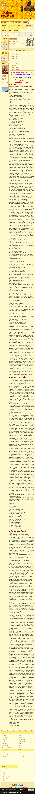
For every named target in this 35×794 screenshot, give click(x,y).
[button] (5, 20)
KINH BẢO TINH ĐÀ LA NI (21, 50)
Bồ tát (20, 754)
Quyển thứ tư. (15, 58)
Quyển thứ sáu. (15, 62)
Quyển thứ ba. (15, 56)
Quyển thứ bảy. (15, 63)
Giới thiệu (4, 735)
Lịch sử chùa (4, 737)
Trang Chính (4, 732)
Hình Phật (4, 770)
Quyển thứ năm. (15, 60)
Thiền (20, 737)
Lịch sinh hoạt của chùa (6, 747)
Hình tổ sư (4, 774)
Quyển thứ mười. (15, 69)
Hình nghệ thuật (5, 778)
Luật (20, 745)
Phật (20, 752)
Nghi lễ (3, 752)
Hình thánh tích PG (5, 776)
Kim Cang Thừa (22, 739)
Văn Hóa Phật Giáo (5, 749)
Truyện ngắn (4, 756)
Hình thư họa (4, 780)
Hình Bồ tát (4, 772)
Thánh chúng (21, 756)
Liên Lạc (3, 741)
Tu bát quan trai (5, 745)
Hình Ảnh (4, 63)
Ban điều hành (4, 739)
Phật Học (20, 732)
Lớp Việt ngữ (4, 743)
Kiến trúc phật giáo (5, 754)
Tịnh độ (20, 735)
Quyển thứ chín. (15, 67)
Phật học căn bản (22, 741)
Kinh (20, 743)
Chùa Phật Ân (4, 768)
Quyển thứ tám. (15, 65)
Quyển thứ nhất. (15, 52)
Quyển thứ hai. (15, 54)
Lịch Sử (19, 749)
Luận (20, 747)
